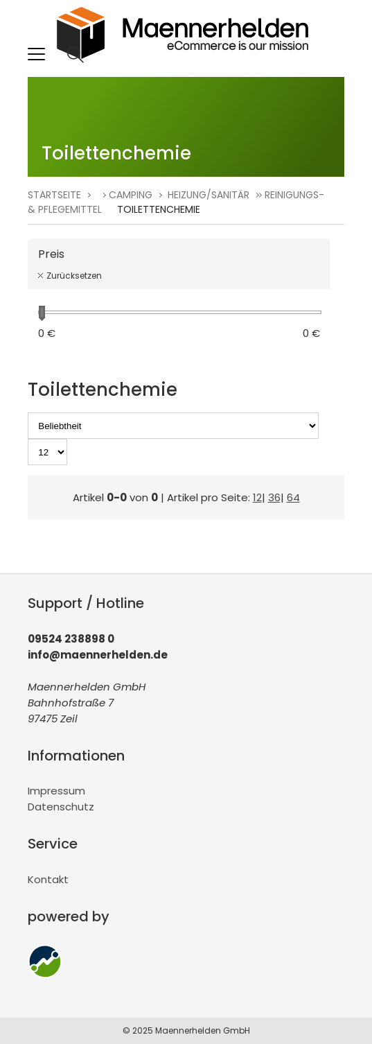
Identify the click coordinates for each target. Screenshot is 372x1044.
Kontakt (48, 879)
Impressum (56, 790)
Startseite (54, 195)
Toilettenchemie (158, 209)
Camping (130, 195)
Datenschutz (61, 806)
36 (274, 497)
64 (293, 497)
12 (257, 497)
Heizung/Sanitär (208, 195)
